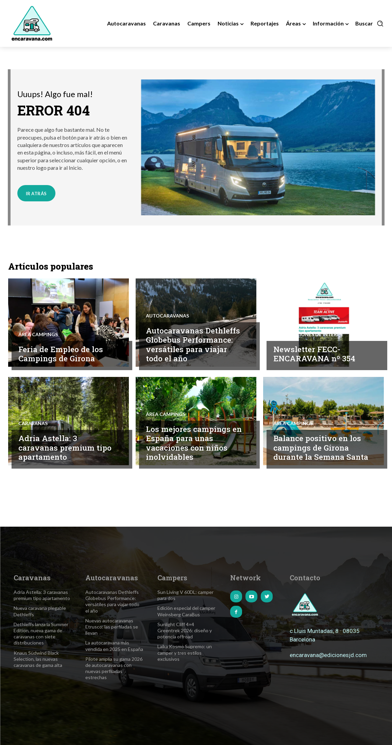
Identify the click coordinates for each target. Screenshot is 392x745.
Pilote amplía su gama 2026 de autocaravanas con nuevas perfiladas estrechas (113, 668)
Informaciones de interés (307, 334)
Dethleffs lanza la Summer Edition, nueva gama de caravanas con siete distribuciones (41, 633)
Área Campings (38, 334)
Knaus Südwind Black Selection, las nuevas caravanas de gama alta (38, 659)
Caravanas (33, 423)
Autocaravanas (167, 315)
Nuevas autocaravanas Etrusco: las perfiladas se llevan (111, 627)
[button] (369, 23)
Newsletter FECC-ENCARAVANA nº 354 (314, 354)
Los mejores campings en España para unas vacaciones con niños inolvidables (189, 443)
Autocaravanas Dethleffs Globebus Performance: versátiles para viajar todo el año (193, 344)
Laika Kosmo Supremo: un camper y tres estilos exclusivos (184, 652)
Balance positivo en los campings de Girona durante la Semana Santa (321, 447)
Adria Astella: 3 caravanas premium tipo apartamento (65, 447)
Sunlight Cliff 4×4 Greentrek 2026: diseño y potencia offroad (184, 630)
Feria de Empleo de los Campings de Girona (61, 354)
